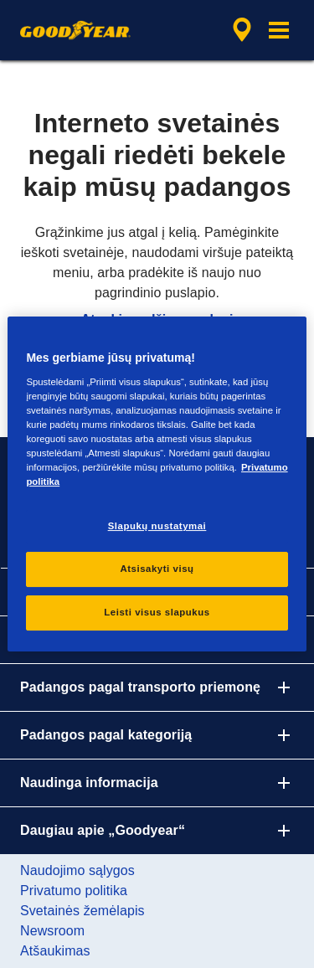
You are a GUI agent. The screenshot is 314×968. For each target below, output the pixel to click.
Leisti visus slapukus (156, 612)
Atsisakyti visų (156, 569)
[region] (157, 484)
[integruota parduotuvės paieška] (242, 30)
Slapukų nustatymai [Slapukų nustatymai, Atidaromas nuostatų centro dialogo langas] (157, 526)
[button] (279, 30)
